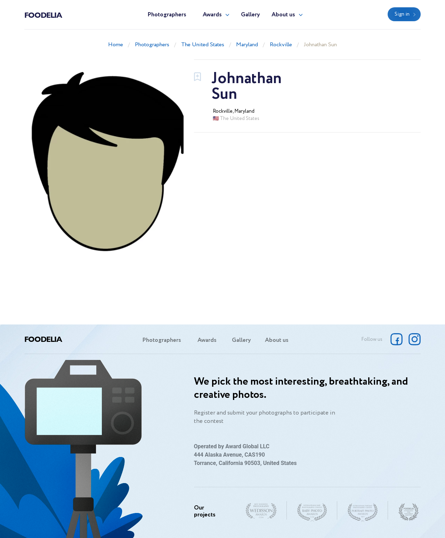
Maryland (247, 45)
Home (115, 45)
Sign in (402, 14)
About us (283, 14)
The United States (202, 45)
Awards (212, 14)
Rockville (281, 45)
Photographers (166, 14)
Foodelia (43, 14)
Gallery (250, 14)
